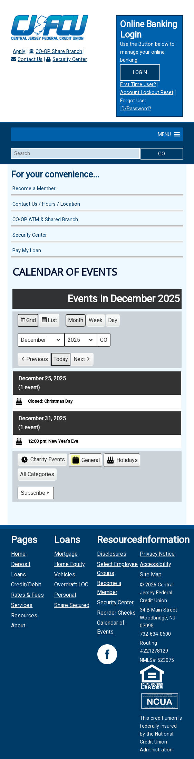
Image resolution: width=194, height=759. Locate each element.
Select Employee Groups (117, 568)
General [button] (85, 460)
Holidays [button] (122, 460)
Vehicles (64, 574)
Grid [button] (28, 321)
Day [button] (112, 320)
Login (140, 72)
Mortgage (66, 554)
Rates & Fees (27, 595)
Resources (24, 615)
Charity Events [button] (42, 459)
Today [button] (61, 359)
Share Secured (71, 605)
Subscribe (36, 493)
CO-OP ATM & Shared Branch (45, 220)
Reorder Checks (116, 612)
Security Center (69, 59)
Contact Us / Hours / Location (46, 204)
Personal (65, 595)
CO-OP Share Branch (59, 51)
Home (18, 554)
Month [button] (75, 320)
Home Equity (69, 564)
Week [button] (96, 320)
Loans (18, 574)
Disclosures (111, 554)
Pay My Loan (26, 251)
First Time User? (138, 85)
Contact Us (30, 59)
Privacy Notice (157, 554)
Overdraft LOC (71, 584)
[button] (164, 134)
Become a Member (34, 189)
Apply (19, 51)
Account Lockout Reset (146, 92)
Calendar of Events (111, 627)
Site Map (151, 574)
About (18, 625)
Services (21, 605)
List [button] (49, 321)
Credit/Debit (26, 584)
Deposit (20, 564)
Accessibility (155, 564)
